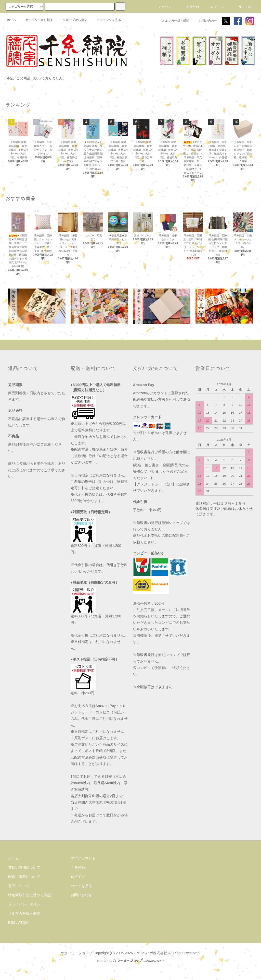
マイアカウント (83, 858)
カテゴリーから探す (36, 20)
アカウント (163, 7)
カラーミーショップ (76, 953)
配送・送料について (24, 877)
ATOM (23, 923)
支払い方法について (24, 867)
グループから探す (72, 20)
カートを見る (81, 886)
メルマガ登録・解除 (172, 20)
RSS (12, 923)
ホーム (11, 20)
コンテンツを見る (105, 20)
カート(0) (242, 7)
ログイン (214, 7)
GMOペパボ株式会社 (150, 953)
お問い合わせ (205, 20)
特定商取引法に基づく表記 (29, 895)
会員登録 (190, 7)
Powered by (130, 961)
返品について (19, 886)
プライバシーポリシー (26, 904)
